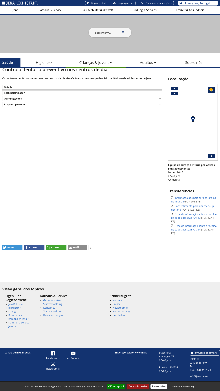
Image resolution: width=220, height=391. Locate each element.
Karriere (117, 300)
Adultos (146, 62)
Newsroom (120, 307)
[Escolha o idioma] (199, 3)
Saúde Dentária (66, 75)
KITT (12, 311)
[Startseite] (6, 75)
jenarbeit (14, 308)
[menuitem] (15, 10)
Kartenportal (121, 311)
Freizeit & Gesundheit (190, 10)
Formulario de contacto (205, 352)
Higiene (42, 62)
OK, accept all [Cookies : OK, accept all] (116, 386)
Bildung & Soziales (145, 10)
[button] (82, 102)
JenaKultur (15, 304)
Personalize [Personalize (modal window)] (158, 386)
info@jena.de (198, 376)
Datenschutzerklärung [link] (182, 386)
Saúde (7, 62)
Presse (117, 304)
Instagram (53, 368)
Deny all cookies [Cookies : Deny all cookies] (137, 386)
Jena (15, 10)
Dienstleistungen (53, 315)
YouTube (73, 358)
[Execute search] (123, 32)
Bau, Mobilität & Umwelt (97, 10)
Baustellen (119, 315)
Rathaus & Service (50, 10)
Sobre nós (193, 62)
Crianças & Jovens (94, 62)
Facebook (53, 358)
